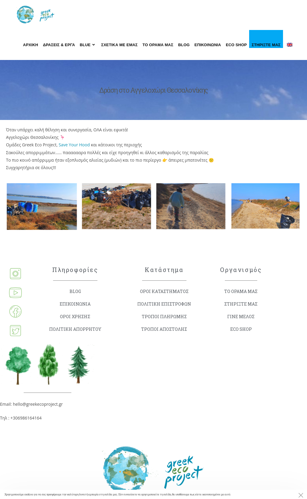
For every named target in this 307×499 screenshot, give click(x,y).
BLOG (75, 291)
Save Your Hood (74, 145)
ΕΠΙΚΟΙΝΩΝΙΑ (75, 304)
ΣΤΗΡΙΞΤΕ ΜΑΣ (241, 304)
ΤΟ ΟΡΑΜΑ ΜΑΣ (241, 291)
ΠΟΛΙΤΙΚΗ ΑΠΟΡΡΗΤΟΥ (75, 329)
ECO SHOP (241, 329)
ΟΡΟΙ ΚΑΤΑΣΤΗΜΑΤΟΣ (164, 291)
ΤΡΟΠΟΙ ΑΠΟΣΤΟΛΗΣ (164, 329)
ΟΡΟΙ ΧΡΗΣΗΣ (75, 316)
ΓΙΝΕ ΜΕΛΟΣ (241, 316)
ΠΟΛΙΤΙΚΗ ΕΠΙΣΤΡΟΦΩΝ (164, 304)
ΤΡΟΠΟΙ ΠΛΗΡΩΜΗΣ (164, 316)
